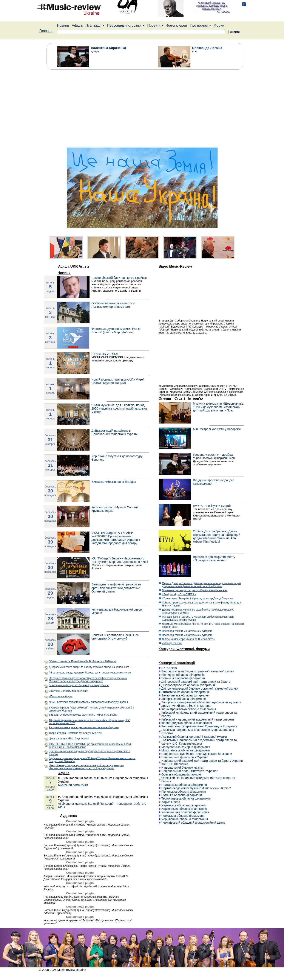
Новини (63, 25)
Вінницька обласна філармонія (183, 674)
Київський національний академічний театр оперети (197, 719)
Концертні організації (177, 663)
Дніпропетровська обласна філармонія (188, 685)
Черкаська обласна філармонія (183, 815)
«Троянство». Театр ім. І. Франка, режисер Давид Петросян (197, 598)
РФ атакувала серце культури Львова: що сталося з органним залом (90, 672)
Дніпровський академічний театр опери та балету (195, 681)
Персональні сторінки (125, 25)
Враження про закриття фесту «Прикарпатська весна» (214, 558)
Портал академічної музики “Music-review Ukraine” (196, 788)
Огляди (165, 398)
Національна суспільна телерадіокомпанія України (196, 754)
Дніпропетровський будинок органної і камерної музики (199, 688)
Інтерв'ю (195, 398)
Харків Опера (170, 802)
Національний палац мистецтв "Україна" (189, 771)
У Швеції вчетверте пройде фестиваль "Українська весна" (83, 714)
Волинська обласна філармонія (183, 678)
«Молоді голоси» (172, 643)
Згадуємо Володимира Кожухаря (68, 690)
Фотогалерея (176, 25)
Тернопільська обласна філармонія (186, 798)
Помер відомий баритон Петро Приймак (119, 277)
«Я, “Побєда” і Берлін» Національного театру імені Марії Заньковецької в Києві (119, 560)
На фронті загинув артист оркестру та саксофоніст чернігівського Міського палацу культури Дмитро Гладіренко (88, 680)
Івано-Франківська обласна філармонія (188, 709)
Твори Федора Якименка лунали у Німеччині (75, 732)
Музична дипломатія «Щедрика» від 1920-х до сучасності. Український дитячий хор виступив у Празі (218, 407)
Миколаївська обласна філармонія (185, 750)
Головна (45, 31)
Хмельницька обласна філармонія (185, 812)
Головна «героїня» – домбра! (213, 454)
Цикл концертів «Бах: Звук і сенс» (69, 738)
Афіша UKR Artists (74, 266)
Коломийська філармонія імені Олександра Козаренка (199, 726)
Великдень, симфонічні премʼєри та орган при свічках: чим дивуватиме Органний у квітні (116, 588)
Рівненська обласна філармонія (183, 791)
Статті (179, 398)
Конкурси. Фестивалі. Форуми (184, 649)
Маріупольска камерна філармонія (185, 747)
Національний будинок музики (182, 767)
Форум (219, 25)
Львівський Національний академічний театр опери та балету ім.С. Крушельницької (199, 741)
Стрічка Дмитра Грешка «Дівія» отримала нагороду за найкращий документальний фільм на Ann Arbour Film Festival (216, 536)
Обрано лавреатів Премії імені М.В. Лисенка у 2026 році (82, 661)
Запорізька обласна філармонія (183, 699)
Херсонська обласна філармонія (184, 808)
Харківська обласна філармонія (183, 805)
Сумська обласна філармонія (181, 795)
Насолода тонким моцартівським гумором (187, 630)
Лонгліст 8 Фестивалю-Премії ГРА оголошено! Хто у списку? (115, 636)
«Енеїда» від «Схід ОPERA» (179, 594)
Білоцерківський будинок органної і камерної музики (197, 671)
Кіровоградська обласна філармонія (186, 723)
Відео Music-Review (176, 266)
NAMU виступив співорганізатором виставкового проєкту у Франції (88, 702)
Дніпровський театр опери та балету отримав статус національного (89, 667)
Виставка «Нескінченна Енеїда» (113, 481)
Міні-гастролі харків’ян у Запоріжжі (217, 429)
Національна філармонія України (184, 757)
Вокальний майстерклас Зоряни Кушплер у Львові (79, 685)
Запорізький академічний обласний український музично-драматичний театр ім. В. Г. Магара (201, 704)
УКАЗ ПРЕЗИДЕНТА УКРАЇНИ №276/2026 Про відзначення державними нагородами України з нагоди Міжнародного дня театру (115, 538)
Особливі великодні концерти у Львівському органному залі (113, 305)
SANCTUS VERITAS (105, 354)
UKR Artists (169, 668)
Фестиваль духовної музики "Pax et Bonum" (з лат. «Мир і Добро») (115, 330)
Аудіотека (68, 816)
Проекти (155, 25)
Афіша (77, 25)
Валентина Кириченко (108, 48)
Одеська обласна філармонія (181, 774)
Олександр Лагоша (207, 48)
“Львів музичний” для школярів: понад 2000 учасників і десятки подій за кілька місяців (119, 408)
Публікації (94, 25)
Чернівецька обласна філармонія (184, 819)
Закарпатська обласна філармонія (185, 695)
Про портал (200, 25)
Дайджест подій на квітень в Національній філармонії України (114, 432)
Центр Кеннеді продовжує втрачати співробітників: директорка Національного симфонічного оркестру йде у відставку (86, 767)
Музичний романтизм (73, 785)
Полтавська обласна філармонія (184, 784)
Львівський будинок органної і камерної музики (194, 736)
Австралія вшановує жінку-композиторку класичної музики (84, 727)
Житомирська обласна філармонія (185, 692)
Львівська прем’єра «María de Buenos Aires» (188, 639)
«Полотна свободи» (61, 696)
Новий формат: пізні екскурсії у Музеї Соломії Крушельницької (117, 381)
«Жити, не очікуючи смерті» (212, 505)
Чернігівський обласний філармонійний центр (193, 822)
